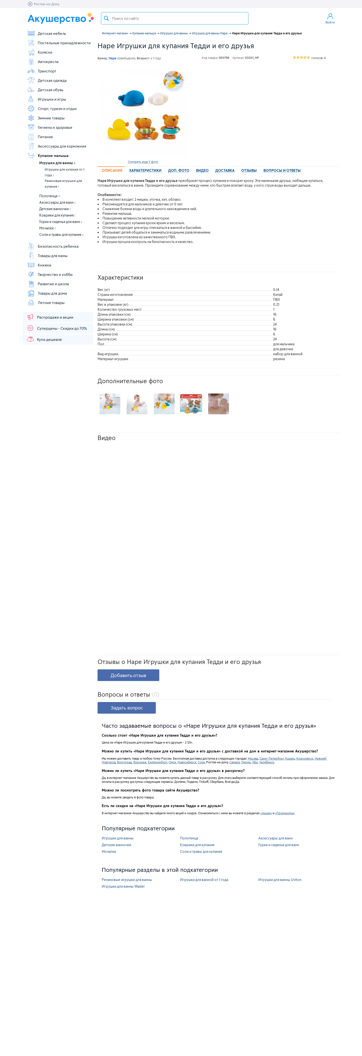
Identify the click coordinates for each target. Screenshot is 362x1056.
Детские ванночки (55, 209)
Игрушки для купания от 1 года (64, 172)
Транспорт (41, 71)
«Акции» (266, 813)
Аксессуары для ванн (57, 202)
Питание (40, 137)
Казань (290, 758)
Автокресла (43, 62)
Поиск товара (106, 18)
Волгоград (124, 762)
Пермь (246, 762)
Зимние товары (45, 118)
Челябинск (266, 762)
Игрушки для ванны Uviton (280, 880)
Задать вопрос (127, 707)
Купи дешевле (44, 339)
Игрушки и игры (46, 99)
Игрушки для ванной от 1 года (204, 880)
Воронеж (139, 762)
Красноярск (304, 758)
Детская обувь (45, 90)
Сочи (201, 762)
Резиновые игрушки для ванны (127, 880)
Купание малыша (47, 155)
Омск (172, 762)
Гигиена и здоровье (49, 127)
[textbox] (174, 18)
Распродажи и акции (49, 317)
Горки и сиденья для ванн (60, 222)
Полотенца (49, 196)
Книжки (39, 265)
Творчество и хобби (50, 274)
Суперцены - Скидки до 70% (56, 328)
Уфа (255, 762)
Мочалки (47, 228)
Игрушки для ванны (57, 163)
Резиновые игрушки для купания (63, 183)
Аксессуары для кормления (56, 146)
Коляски (39, 52)
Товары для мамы (47, 256)
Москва (253, 758)
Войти (330, 18)
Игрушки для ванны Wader (123, 886)
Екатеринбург (157, 762)
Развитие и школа (48, 284)
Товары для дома (47, 293)
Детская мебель (46, 33)
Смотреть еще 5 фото (143, 161)
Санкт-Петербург (272, 758)
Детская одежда (47, 80)
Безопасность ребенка (53, 246)
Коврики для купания (57, 215)
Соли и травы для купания (61, 234)
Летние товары (45, 303)
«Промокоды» (284, 813)
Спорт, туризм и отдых (52, 108)
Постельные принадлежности (59, 43)
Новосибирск (187, 762)
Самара (234, 762)
